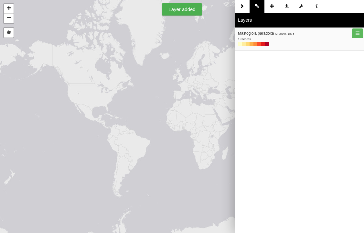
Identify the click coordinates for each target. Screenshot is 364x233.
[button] (9, 9)
